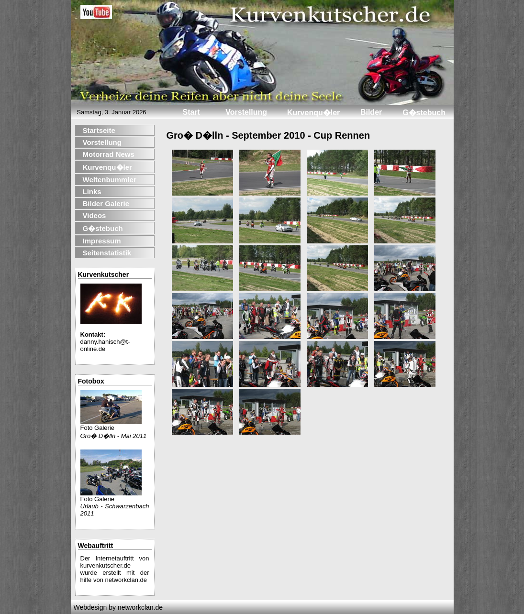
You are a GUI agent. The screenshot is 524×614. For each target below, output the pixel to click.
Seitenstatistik (107, 253)
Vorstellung (102, 142)
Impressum (102, 241)
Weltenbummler (109, 179)
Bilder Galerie (106, 203)
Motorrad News (108, 154)
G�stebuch (103, 228)
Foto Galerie (111, 424)
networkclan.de (126, 579)
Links (92, 191)
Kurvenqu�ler (107, 167)
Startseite (99, 130)
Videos (94, 215)
